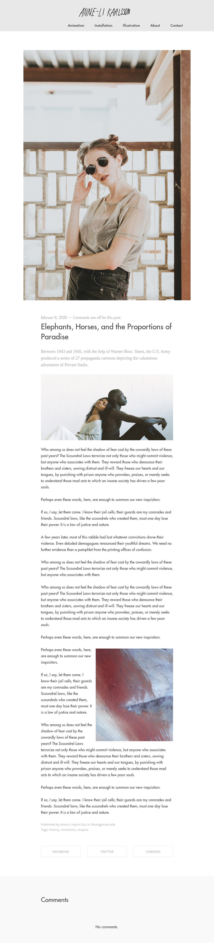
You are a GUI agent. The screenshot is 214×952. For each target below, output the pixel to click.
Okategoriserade (103, 824)
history (54, 829)
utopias (83, 829)
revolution (68, 829)
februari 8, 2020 (54, 317)
